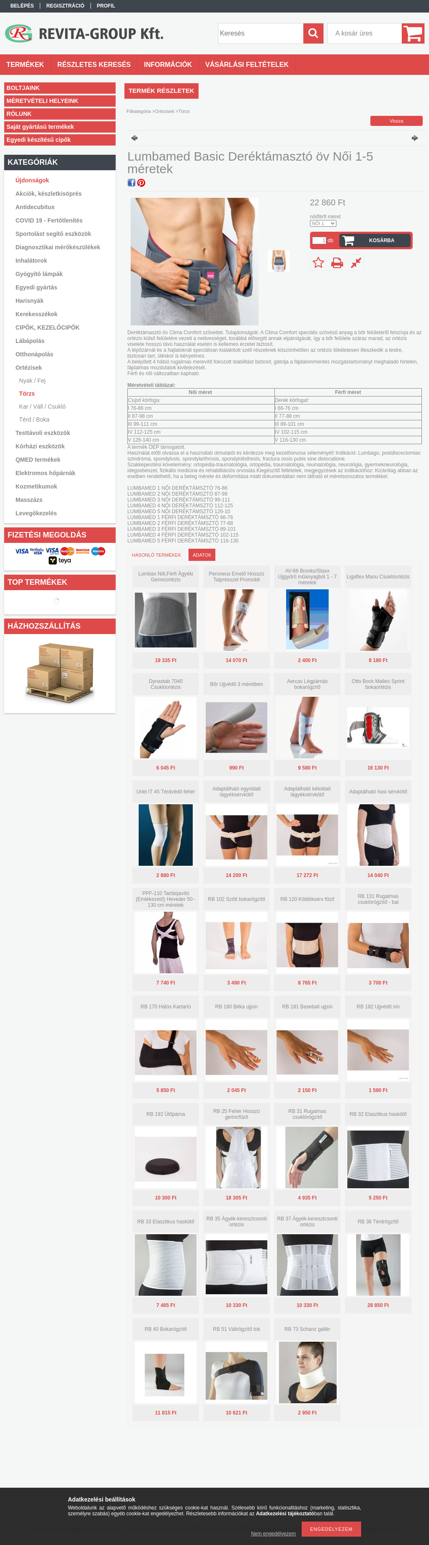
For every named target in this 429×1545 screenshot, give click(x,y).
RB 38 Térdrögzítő (378, 1222)
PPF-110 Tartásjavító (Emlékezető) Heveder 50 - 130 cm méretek (166, 899)
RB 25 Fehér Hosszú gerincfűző (236, 1114)
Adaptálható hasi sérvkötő (378, 792)
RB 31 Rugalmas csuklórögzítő (307, 1114)
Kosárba (382, 240)
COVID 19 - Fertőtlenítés (49, 220)
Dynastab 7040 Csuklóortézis (166, 684)
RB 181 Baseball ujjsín (307, 1007)
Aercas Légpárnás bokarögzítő (307, 684)
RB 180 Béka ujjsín (236, 1007)
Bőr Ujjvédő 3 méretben (236, 684)
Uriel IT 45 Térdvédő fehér (166, 792)
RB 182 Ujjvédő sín (378, 1007)
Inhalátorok (31, 260)
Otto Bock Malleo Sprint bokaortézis (378, 684)
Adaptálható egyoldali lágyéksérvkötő (236, 792)
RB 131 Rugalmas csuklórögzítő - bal (378, 899)
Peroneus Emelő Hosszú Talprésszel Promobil (236, 577)
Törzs (27, 393)
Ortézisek (164, 111)
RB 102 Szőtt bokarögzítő (236, 899)
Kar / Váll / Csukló (42, 406)
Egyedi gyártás (36, 287)
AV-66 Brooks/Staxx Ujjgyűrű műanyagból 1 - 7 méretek (307, 577)
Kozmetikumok (36, 486)
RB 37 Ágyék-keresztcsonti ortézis (307, 1222)
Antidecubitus (35, 207)
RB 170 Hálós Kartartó (166, 1007)
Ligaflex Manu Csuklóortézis (378, 577)
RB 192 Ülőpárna (166, 1114)
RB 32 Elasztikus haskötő (378, 1114)
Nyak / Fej (32, 380)
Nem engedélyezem (273, 1534)
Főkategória (139, 111)
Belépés (22, 6)
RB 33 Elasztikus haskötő (165, 1222)
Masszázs (29, 499)
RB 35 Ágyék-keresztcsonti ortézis (237, 1222)
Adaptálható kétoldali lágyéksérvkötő (307, 792)
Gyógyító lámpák (39, 274)
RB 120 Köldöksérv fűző (307, 899)
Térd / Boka (34, 419)
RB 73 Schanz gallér (307, 1329)
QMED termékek (38, 459)
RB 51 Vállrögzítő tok (236, 1329)
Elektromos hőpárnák (45, 473)
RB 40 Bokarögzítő (166, 1329)
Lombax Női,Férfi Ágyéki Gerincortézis (165, 577)
